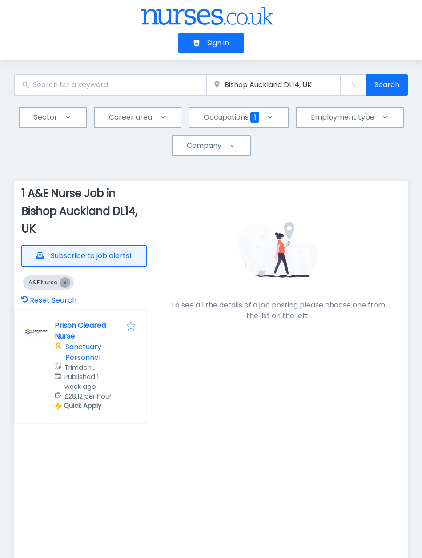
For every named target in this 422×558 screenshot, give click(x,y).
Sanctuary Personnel (83, 352)
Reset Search (48, 300)
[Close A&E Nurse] (65, 282)
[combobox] (110, 85)
